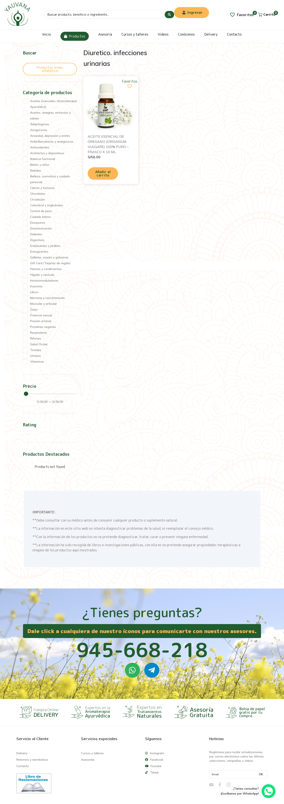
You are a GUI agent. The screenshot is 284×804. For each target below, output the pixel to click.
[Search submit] (169, 14)
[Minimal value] (50, 394)
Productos (74, 36)
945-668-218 (142, 649)
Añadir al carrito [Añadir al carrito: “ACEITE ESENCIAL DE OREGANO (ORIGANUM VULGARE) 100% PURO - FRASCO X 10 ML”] (103, 173)
